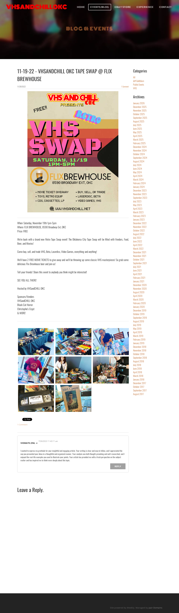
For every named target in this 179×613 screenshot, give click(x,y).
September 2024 (140, 157)
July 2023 (137, 201)
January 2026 (139, 103)
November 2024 (140, 150)
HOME (81, 7)
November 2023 (140, 194)
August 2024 (138, 161)
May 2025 (137, 132)
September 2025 (140, 118)
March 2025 (138, 139)
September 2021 (140, 263)
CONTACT (165, 7)
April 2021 (137, 274)
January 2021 (138, 281)
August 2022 (138, 234)
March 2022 (138, 248)
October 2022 (139, 230)
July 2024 (137, 165)
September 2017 (140, 390)
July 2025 (137, 125)
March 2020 (138, 299)
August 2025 (138, 121)
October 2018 (138, 354)
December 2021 (139, 252)
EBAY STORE (123, 7)
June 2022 (137, 241)
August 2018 (138, 361)
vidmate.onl (27, 443)
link (37, 443)
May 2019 (137, 328)
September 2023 (140, 197)
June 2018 (137, 368)
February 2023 (139, 216)
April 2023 (137, 208)
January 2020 (139, 307)
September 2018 (140, 357)
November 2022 (140, 227)
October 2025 (139, 114)
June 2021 (137, 270)
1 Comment (125, 86)
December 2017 (139, 383)
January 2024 (139, 187)
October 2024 (139, 154)
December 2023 (140, 190)
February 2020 (139, 303)
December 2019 (139, 310)
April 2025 (137, 136)
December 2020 (140, 285)
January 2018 (138, 379)
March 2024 (138, 179)
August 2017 (138, 394)
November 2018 (139, 350)
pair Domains (155, 607)
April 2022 (137, 245)
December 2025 (140, 107)
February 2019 (139, 339)
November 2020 (140, 288)
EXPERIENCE (145, 7)
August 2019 (138, 321)
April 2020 (137, 296)
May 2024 (137, 172)
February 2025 (139, 143)
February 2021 (139, 277)
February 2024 (139, 183)
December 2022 (140, 223)
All (134, 77)
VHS (135, 88)
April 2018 (137, 372)
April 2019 (137, 332)
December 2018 (139, 347)
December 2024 (140, 147)
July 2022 (137, 237)
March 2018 (138, 376)
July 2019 (137, 325)
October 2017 (138, 387)
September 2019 (140, 317)
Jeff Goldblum (138, 81)
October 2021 (138, 259)
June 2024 (137, 168)
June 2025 (137, 128)
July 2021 (137, 267)
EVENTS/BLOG (99, 7)
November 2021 (139, 256)
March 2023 (138, 212)
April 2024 (137, 176)
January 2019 (138, 343)
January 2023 (139, 219)
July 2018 (137, 365)
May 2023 (137, 205)
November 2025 (140, 110)
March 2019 (138, 336)
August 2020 (138, 292)
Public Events (138, 84)
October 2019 (138, 314)
